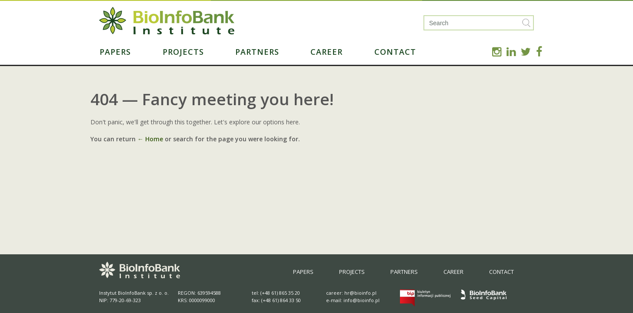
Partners (257, 52)
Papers (115, 52)
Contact (395, 52)
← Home (150, 139)
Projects (183, 52)
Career (326, 52)
